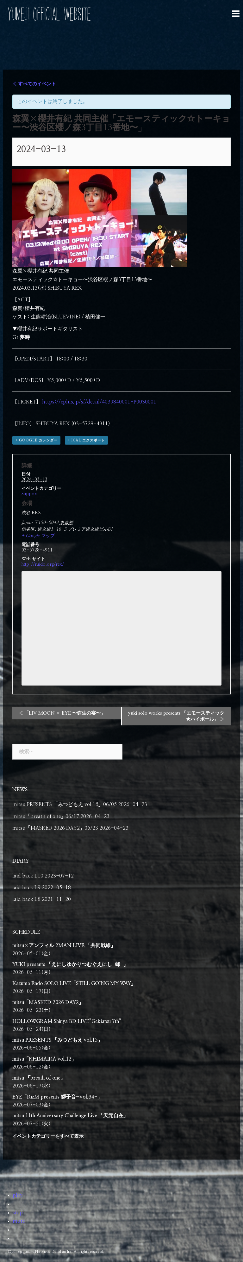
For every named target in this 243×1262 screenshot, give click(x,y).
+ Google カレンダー (36, 440)
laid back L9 (26, 887)
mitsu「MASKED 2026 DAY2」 (48, 1002)
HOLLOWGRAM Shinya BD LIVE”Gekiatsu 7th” (66, 1021)
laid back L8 (26, 899)
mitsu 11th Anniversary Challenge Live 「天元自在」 (70, 1115)
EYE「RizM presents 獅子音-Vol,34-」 (57, 1096)
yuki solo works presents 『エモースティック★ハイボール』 (176, 716)
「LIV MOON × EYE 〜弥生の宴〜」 (62, 713)
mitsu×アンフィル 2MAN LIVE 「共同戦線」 (63, 945)
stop (18, 1212)
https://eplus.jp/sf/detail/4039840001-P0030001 (99, 401)
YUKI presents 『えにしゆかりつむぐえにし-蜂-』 (70, 964)
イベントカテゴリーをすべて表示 (48, 1136)
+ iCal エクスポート (86, 440)
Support (30, 494)
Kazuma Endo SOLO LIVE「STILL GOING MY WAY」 (74, 983)
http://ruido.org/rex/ (43, 564)
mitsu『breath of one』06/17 (45, 816)
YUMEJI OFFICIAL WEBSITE (49, 14)
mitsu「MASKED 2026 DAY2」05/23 (55, 828)
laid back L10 (27, 875)
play (17, 1195)
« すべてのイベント (34, 84)
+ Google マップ (38, 536)
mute (19, 1221)
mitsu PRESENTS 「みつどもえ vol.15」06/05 (64, 804)
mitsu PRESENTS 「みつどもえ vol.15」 (57, 1040)
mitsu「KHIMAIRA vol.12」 (44, 1059)
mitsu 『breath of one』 (38, 1077)
